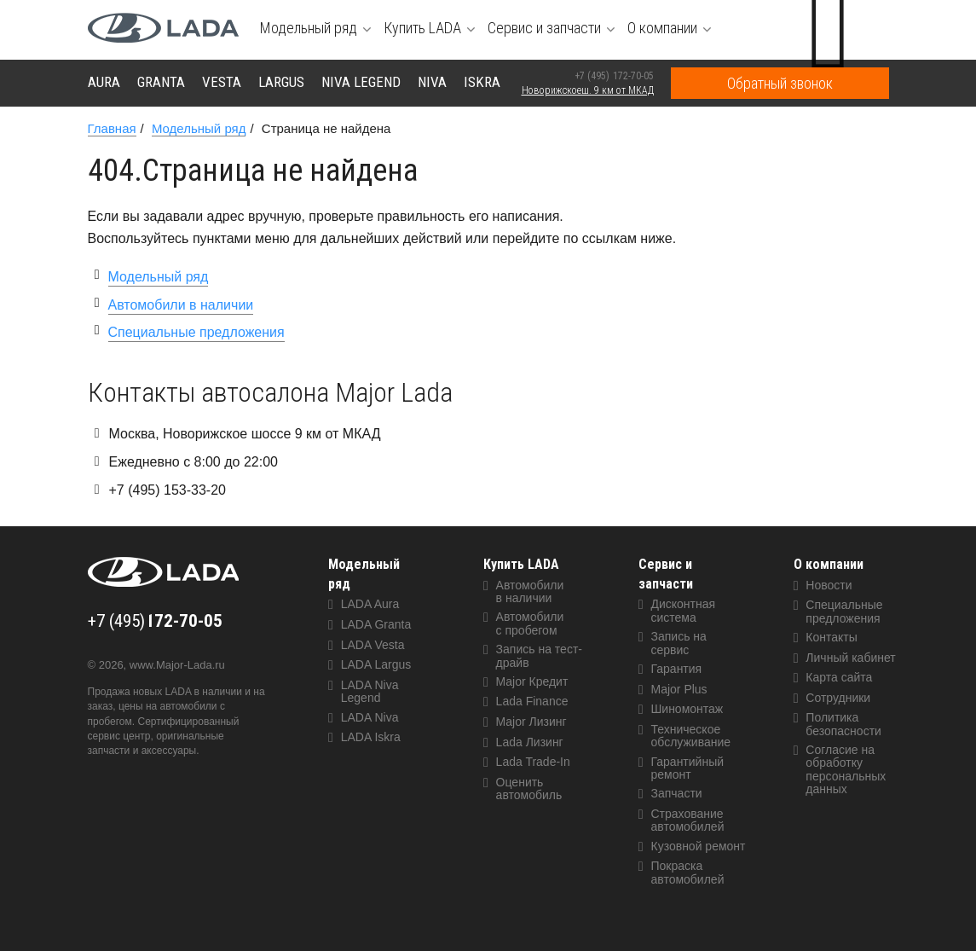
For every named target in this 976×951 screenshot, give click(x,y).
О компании (828, 564)
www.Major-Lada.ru (177, 664)
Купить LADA (521, 564)
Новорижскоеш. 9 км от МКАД (588, 90)
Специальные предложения (196, 332)
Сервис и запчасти (665, 574)
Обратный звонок (780, 83)
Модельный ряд (158, 277)
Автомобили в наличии (181, 305)
